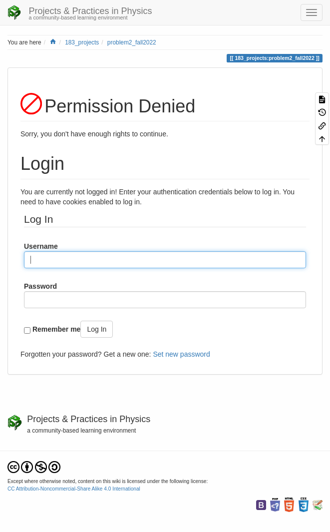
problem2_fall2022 (131, 42)
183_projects (82, 42)
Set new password (181, 354)
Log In (96, 329)
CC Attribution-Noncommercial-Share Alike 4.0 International (73, 489)
